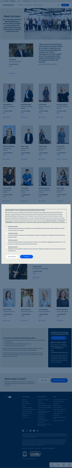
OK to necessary (12, 256)
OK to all (26, 256)
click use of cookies (51, 219)
